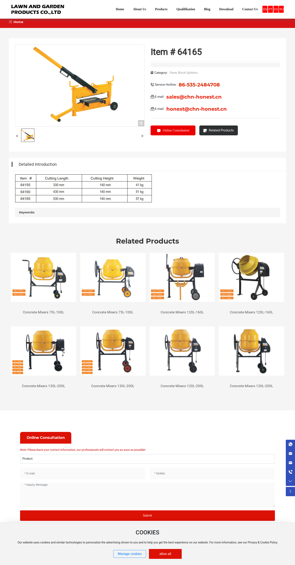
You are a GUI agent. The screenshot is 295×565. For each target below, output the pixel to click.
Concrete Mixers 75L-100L (43, 312)
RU (281, 9)
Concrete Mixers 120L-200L (182, 386)
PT (270, 9)
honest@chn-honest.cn (196, 109)
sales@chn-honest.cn (194, 97)
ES (276, 9)
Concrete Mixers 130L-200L (43, 386)
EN (265, 9)
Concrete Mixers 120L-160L (182, 312)
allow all (165, 554)
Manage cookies (130, 554)
